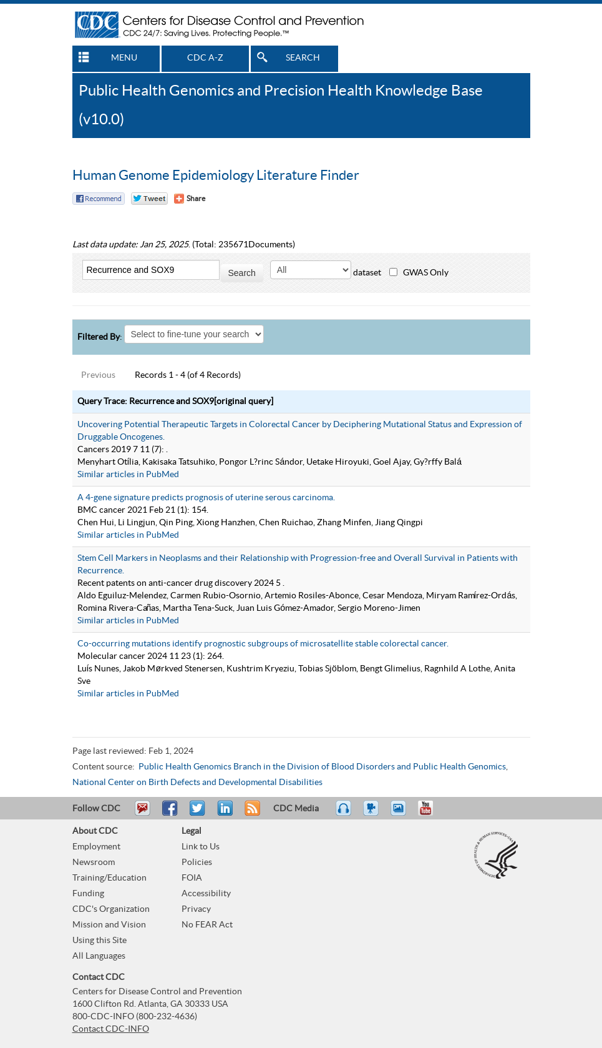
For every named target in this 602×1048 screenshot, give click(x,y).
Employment (96, 847)
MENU (124, 58)
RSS (251, 814)
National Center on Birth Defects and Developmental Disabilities (197, 782)
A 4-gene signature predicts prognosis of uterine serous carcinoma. (206, 497)
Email (142, 814)
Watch (372, 814)
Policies (197, 862)
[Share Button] (189, 198)
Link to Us (201, 847)
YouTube (432, 814)
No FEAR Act (207, 925)
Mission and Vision (109, 925)
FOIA (192, 878)
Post (223, 814)
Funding (88, 893)
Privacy (196, 909)
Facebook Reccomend (98, 198)
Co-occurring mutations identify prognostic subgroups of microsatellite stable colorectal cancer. (263, 644)
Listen (344, 814)
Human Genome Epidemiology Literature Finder (215, 175)
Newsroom (93, 862)
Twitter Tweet (149, 198)
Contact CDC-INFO (110, 1029)
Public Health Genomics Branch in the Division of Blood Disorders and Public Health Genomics (322, 767)
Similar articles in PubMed (128, 474)
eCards (401, 814)
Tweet (198, 814)
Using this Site (99, 940)
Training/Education (109, 878)
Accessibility (206, 893)
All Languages (98, 956)
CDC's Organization (111, 909)
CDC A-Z (205, 58)
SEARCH (303, 58)
